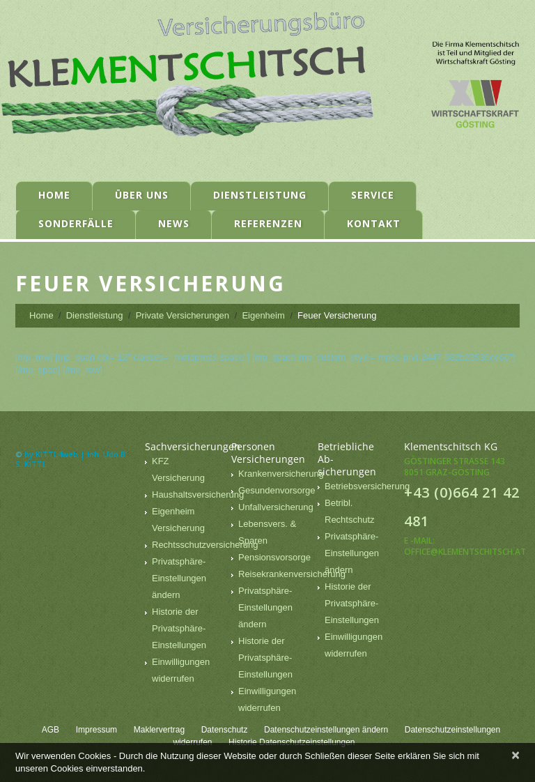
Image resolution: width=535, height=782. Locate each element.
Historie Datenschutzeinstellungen (291, 742)
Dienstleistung (260, 194)
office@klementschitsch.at (465, 552)
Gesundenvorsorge (277, 490)
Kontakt (374, 223)
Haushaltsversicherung (198, 494)
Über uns (142, 194)
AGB (50, 730)
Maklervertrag (159, 730)
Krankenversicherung (281, 473)
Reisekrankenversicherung (292, 574)
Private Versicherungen (182, 315)
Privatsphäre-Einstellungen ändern (179, 578)
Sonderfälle (76, 223)
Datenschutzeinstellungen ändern (326, 730)
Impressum (96, 730)
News (173, 223)
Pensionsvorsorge (274, 557)
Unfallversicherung (275, 507)
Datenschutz (224, 730)
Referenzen (268, 223)
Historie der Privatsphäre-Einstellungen (179, 628)
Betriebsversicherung (367, 486)
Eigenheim (263, 315)
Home (54, 194)
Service (372, 194)
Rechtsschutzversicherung (205, 544)
